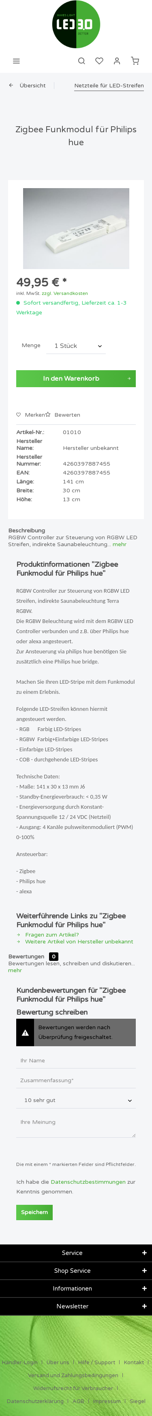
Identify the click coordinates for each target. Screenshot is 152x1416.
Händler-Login (20, 1362)
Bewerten (62, 414)
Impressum (107, 1401)
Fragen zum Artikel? (47, 934)
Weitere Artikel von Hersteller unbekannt (74, 941)
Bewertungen (26, 956)
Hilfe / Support (96, 1362)
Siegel (138, 1401)
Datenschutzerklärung (35, 1401)
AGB (78, 1401)
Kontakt (134, 1362)
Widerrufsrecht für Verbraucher (73, 1388)
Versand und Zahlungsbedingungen (73, 1375)
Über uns (58, 1362)
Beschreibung (26, 530)
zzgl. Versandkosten (65, 293)
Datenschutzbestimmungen (88, 1182)
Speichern (34, 1212)
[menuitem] (16, 61)
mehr (118, 544)
